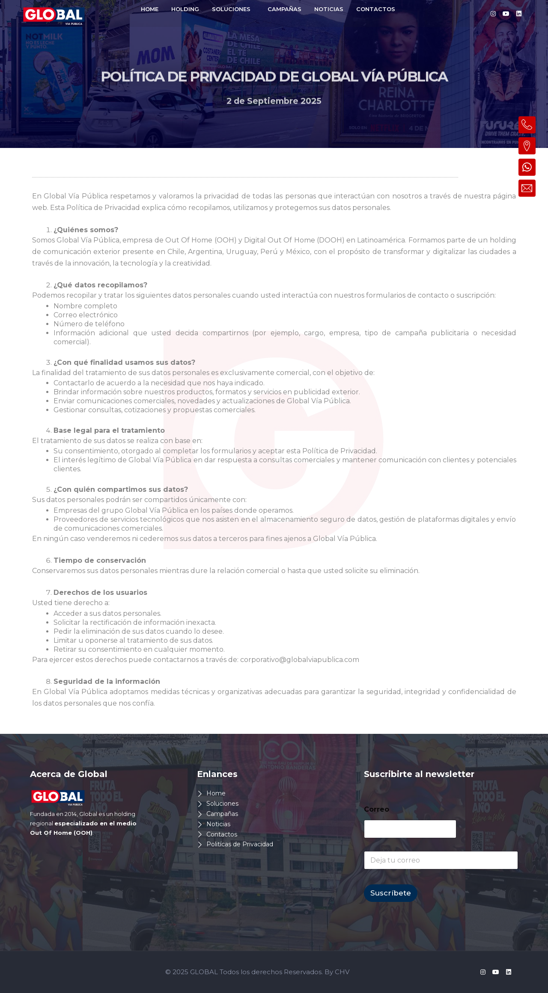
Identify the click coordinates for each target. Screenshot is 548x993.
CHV (342, 972)
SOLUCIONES (231, 9)
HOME (149, 9)
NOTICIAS (328, 9)
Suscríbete (390, 893)
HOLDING (185, 9)
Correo (376, 809)
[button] (233, 9)
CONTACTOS (375, 9)
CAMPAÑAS (284, 9)
